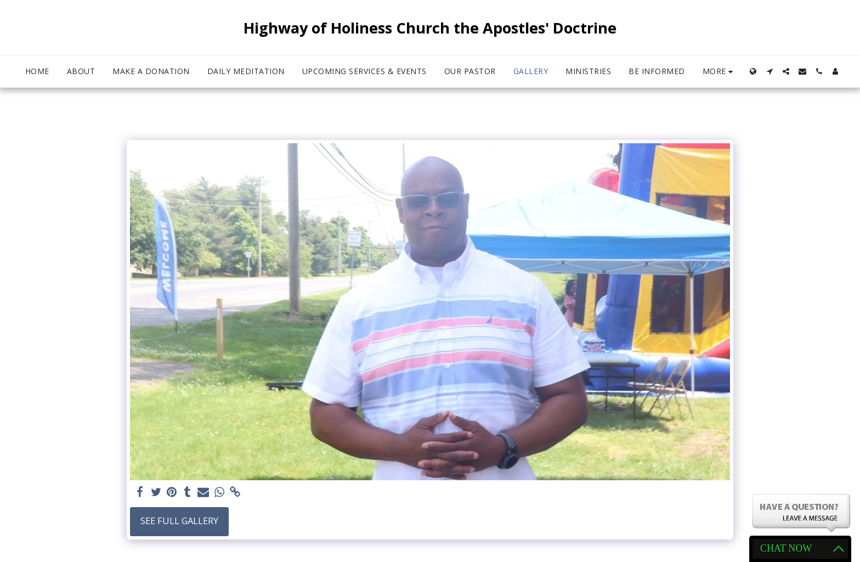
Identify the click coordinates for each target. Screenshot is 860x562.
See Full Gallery (179, 520)
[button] (769, 71)
